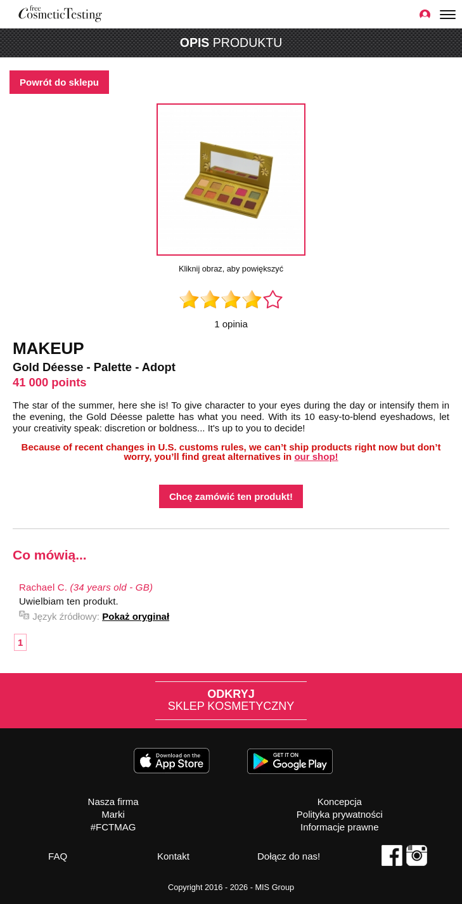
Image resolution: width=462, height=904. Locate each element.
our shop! (316, 456)
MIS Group (274, 887)
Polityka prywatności (340, 814)
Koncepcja (340, 801)
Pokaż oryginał (135, 616)
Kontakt (173, 856)
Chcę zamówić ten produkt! (231, 496)
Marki (113, 814)
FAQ (57, 856)
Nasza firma (113, 801)
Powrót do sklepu (59, 82)
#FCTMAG (113, 827)
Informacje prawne (339, 827)
